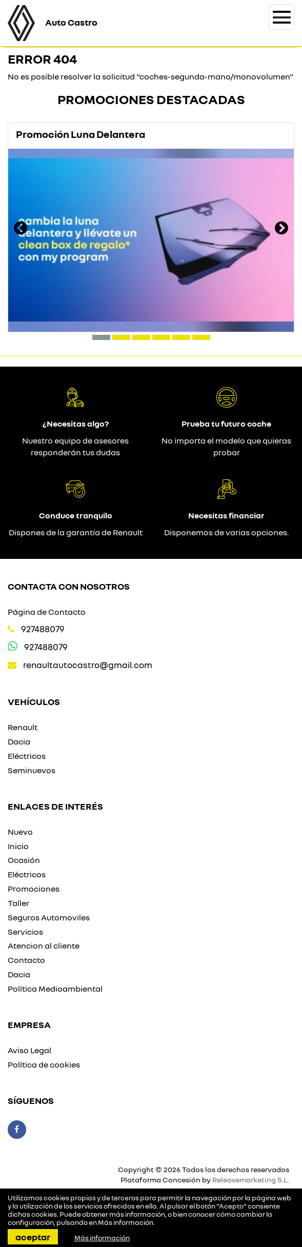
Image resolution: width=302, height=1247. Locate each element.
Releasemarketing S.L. (250, 1179)
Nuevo (20, 832)
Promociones (33, 888)
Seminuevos (31, 770)
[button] (101, 337)
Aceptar (32, 1236)
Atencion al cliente (43, 945)
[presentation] (20, 229)
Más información (125, 1222)
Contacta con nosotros (69, 586)
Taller (18, 903)
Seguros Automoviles (49, 917)
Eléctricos (27, 756)
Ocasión (24, 860)
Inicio (18, 846)
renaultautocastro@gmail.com (87, 664)
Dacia (19, 741)
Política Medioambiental (55, 988)
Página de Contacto (47, 612)
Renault (22, 727)
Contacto (26, 960)
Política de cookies (44, 1064)
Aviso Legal (29, 1050)
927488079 (43, 629)
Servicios (25, 932)
